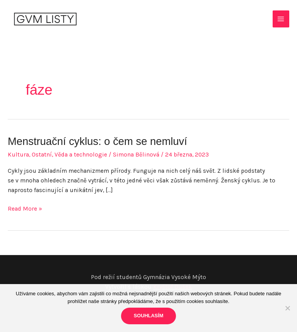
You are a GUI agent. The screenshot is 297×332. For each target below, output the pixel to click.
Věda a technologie (81, 154)
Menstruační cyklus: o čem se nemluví (97, 141)
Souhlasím (149, 315)
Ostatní (42, 154)
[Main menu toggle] (281, 18)
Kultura (18, 154)
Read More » (25, 209)
